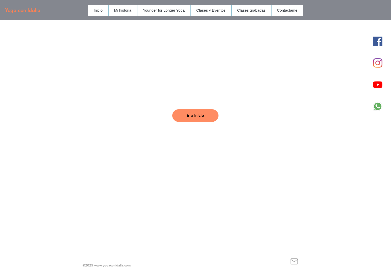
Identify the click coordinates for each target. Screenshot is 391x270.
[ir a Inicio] (195, 115)
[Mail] (294, 261)
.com (127, 265)
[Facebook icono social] (377, 41)
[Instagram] (377, 63)
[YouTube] (377, 84)
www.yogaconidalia (108, 265)
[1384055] (377, 106)
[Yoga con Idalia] (37, 10)
